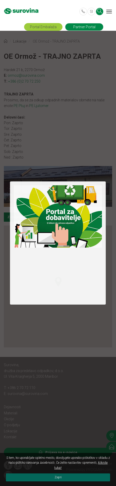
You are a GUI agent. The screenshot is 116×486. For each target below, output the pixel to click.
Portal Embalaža (43, 27)
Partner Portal (84, 27)
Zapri (58, 477)
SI (91, 11)
